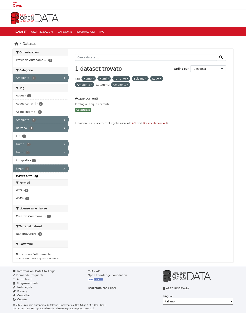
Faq (101, 32)
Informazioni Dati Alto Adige (34, 271)
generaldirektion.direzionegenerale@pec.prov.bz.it (66, 308)
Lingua (167, 296)
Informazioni (85, 32)
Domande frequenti (28, 275)
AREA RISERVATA (177, 288)
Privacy (20, 291)
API (134, 123)
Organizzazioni (42, 32)
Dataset (21, 32)
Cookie (20, 299)
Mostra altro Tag (27, 176)
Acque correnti (86, 98)
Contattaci (22, 295)
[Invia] (221, 57)
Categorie (65, 32)
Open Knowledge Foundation (107, 275)
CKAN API (94, 271)
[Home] (16, 43)
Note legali (22, 287)
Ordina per (181, 69)
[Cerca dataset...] (145, 57)
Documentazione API (155, 123)
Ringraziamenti (25, 283)
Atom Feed (22, 279)
